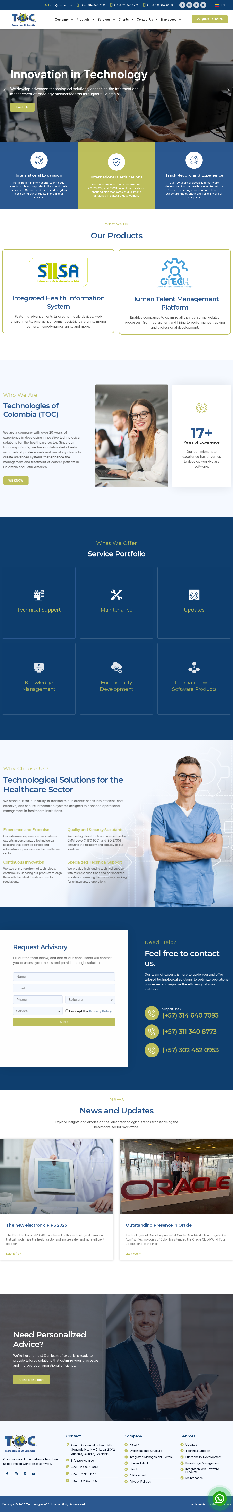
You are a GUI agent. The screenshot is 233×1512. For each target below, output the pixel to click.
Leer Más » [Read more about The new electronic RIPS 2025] (13, 1253)
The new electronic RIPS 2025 (36, 1225)
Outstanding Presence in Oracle (158, 1225)
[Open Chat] (220, 1498)
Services (106, 19)
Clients (126, 19)
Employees (171, 19)
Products (86, 19)
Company (64, 19)
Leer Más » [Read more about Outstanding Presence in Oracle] (133, 1253)
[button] (4, 90)
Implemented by (201, 1504)
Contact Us (147, 19)
